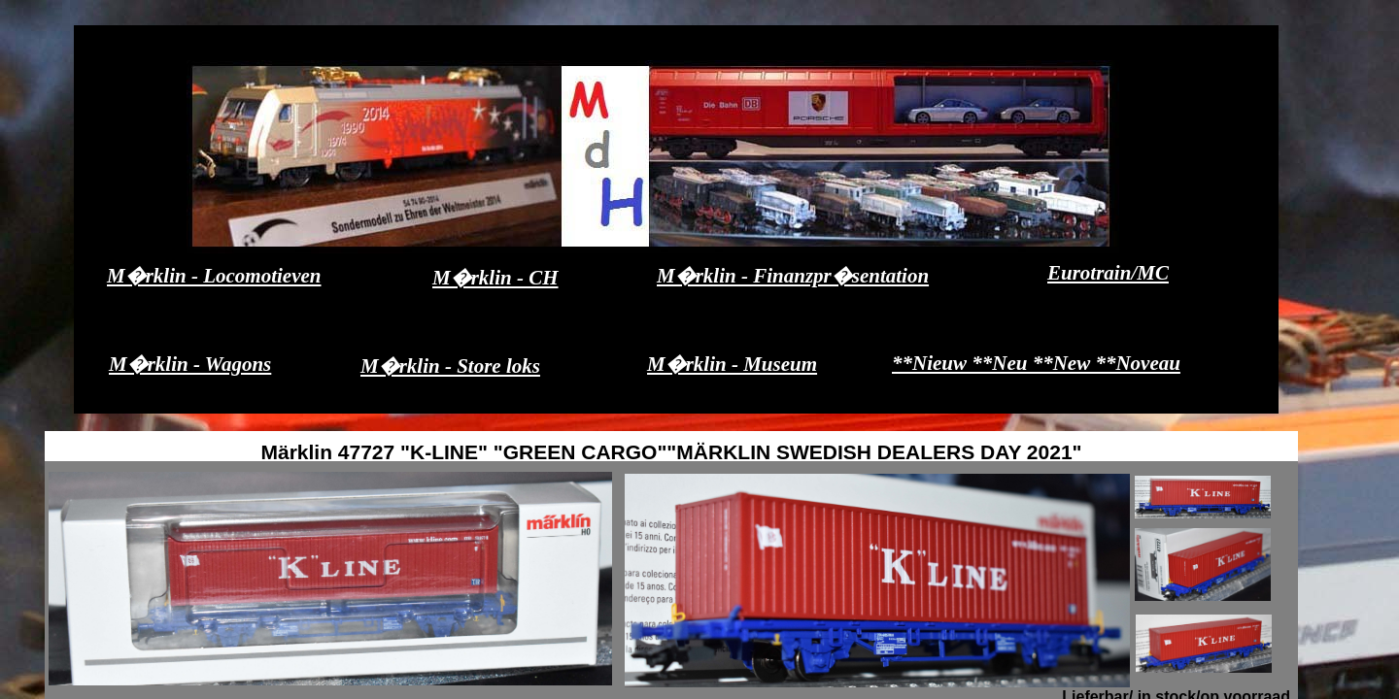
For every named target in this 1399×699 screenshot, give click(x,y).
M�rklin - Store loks (450, 366)
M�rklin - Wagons (190, 364)
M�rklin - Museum (732, 364)
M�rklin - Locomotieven (214, 275)
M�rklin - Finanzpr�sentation (793, 275)
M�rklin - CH (495, 277)
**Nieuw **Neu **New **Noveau (1036, 363)
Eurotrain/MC (1108, 272)
